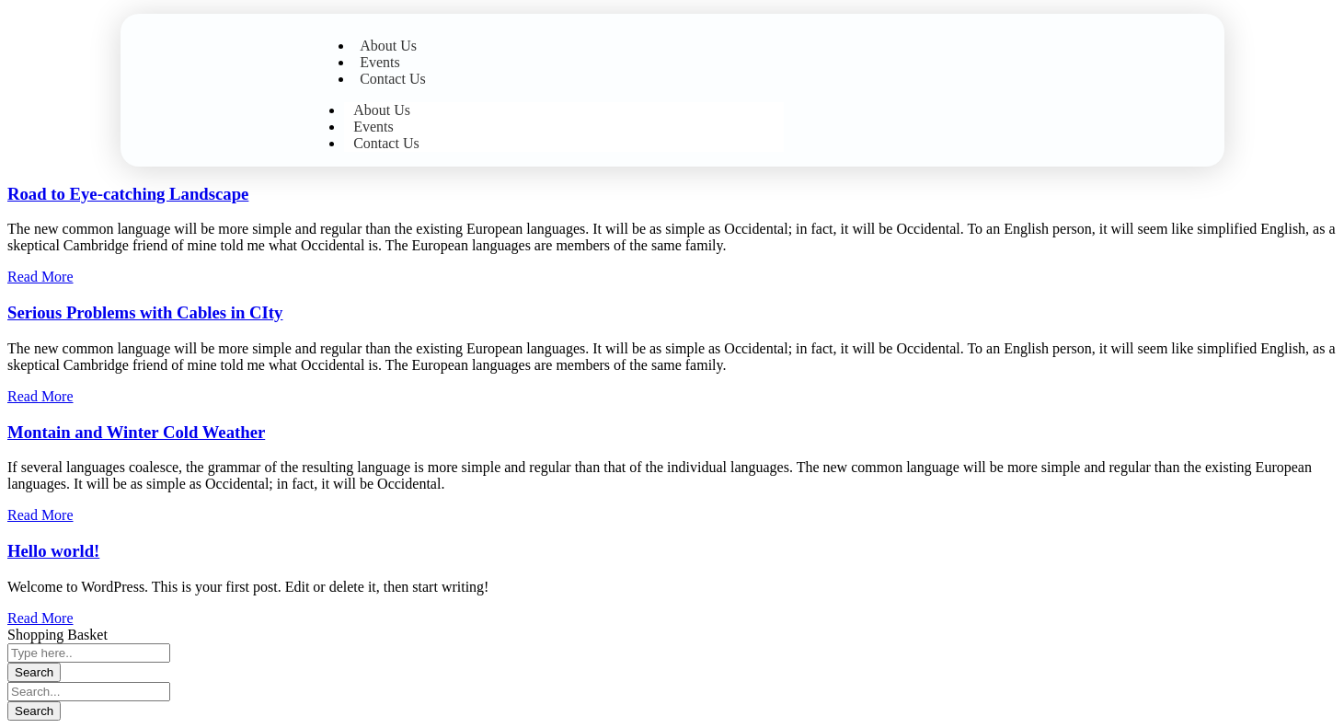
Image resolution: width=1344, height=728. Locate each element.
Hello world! (53, 550)
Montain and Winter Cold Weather (136, 432)
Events (380, 62)
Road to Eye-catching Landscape (127, 193)
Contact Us (393, 79)
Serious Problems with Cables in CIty (144, 312)
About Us (388, 45)
